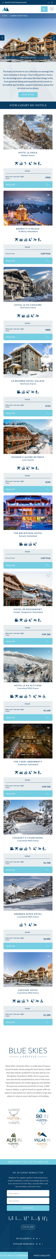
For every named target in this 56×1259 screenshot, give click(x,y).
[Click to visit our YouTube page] (35, 1218)
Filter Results (14, 1255)
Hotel (27, 171)
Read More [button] (28, 94)
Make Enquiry (42, 1255)
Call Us (27, 1162)
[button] (7, 132)
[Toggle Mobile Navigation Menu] (52, 9)
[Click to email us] (52, 2)
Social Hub (28, 1227)
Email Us (42, 1162)
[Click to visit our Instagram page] (18, 1218)
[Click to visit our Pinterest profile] (26, 1218)
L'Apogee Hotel (28, 57)
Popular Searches (28, 1244)
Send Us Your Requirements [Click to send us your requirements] (14, 2)
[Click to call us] (49, 2)
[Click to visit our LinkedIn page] (45, 1218)
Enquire (28, 184)
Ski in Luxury (28, 1238)
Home (4, 16)
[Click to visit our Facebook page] (10, 1218)
